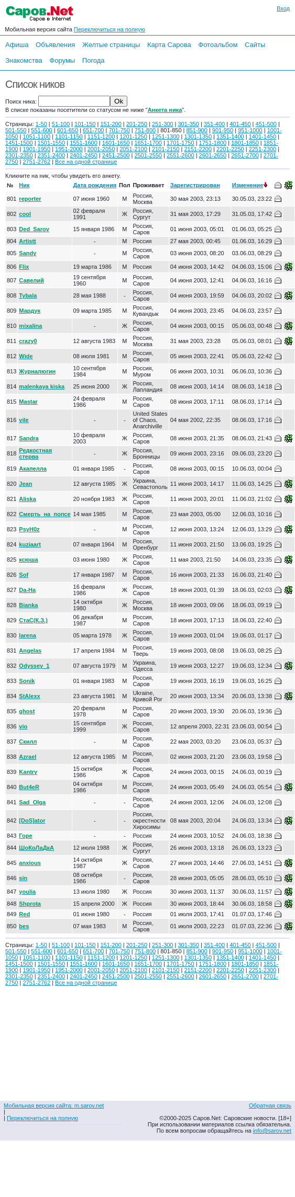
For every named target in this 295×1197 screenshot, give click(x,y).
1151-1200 (101, 136)
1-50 (41, 124)
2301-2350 (19, 155)
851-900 (196, 130)
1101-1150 (69, 136)
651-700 (93, 130)
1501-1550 (51, 143)
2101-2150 (166, 149)
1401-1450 (263, 136)
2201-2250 (230, 149)
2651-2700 (245, 155)
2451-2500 (116, 155)
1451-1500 (19, 143)
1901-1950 (36, 149)
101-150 (84, 124)
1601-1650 (116, 143)
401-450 (240, 124)
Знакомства (23, 60)
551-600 (41, 130)
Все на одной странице (86, 161)
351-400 (214, 124)
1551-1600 (83, 143)
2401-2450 (83, 155)
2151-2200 (198, 149)
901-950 (222, 130)
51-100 (61, 124)
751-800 (145, 130)
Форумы (62, 60)
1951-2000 (69, 149)
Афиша (16, 45)
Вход (283, 8)
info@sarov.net (272, 1130)
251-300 (162, 124)
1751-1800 (213, 143)
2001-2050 (101, 149)
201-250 (136, 124)
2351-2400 (51, 155)
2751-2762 (36, 161)
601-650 (67, 130)
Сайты (255, 45)
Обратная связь (270, 1105)
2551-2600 (180, 155)
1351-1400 (230, 136)
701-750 (118, 130)
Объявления (55, 45)
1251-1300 (166, 136)
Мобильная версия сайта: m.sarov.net (54, 1105)
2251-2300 (263, 149)
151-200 (110, 124)
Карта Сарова (169, 45)
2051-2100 (133, 149)
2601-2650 (213, 155)
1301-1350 (198, 136)
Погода (93, 60)
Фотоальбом (217, 45)
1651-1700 (148, 143)
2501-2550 (148, 155)
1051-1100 (36, 136)
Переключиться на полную (109, 29)
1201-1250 (133, 136)
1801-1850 (245, 143)
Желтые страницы (111, 45)
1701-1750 (180, 143)
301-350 (188, 124)
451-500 (266, 124)
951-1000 (250, 130)
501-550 (15, 130)
